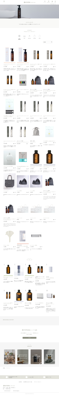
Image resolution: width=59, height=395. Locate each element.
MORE (29, 337)
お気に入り (48, 2)
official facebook (7, 390)
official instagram (16, 390)
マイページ (44, 2)
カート (52, 1)
